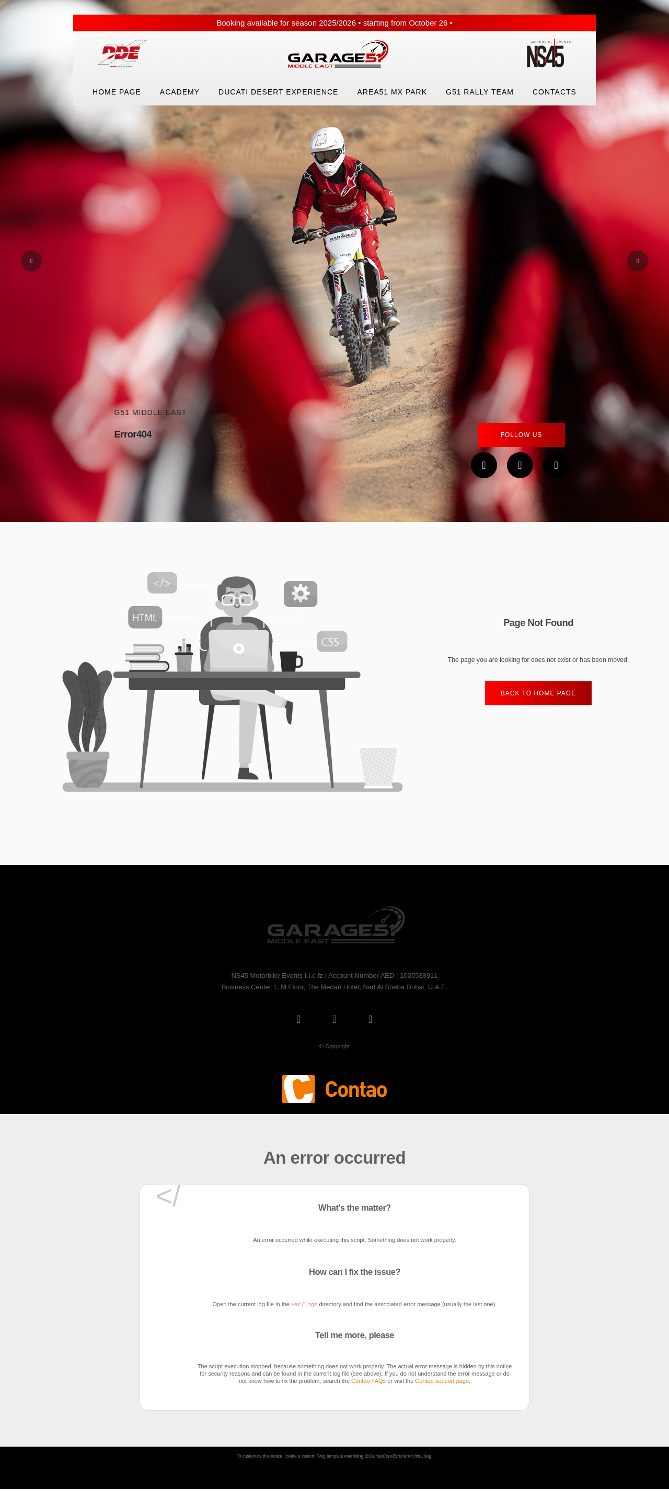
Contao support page (442, 1381)
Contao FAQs (368, 1381)
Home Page (117, 92)
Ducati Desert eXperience (278, 92)
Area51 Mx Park (392, 92)
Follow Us (522, 435)
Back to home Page (538, 693)
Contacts (554, 92)
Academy (180, 92)
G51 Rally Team (480, 92)
